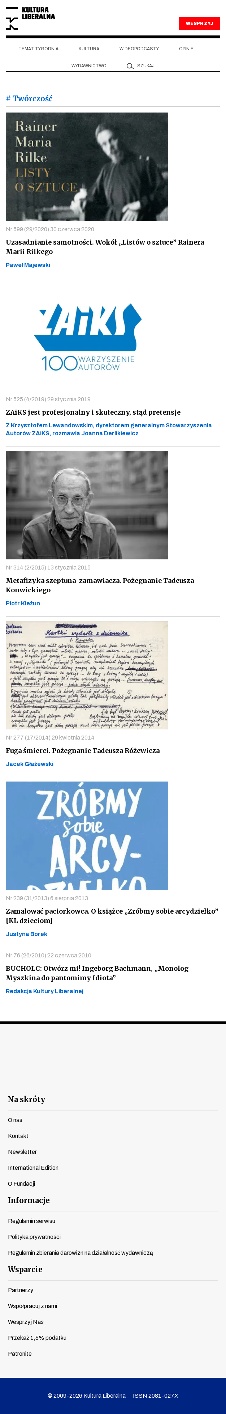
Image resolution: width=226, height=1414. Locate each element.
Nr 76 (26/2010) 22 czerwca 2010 (48, 955)
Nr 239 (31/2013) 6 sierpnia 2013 (47, 898)
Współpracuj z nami (32, 1306)
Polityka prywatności (34, 1237)
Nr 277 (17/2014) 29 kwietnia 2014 (50, 737)
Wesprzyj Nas (26, 1322)
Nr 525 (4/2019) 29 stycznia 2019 (48, 399)
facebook (48, 1080)
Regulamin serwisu (31, 1221)
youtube (74, 1080)
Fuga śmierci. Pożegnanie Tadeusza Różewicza (83, 750)
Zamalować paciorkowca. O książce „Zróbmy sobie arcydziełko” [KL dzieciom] (112, 916)
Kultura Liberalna (30, 18)
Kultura (89, 48)
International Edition (33, 1168)
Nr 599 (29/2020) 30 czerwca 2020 (50, 229)
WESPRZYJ (199, 23)
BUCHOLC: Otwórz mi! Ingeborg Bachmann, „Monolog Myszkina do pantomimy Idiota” (97, 973)
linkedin (152, 1080)
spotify (178, 1080)
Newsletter (22, 1152)
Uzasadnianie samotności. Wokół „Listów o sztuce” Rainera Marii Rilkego (105, 247)
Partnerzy (20, 1290)
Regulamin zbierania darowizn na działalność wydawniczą (80, 1253)
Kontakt (18, 1136)
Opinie (186, 48)
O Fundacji (21, 1184)
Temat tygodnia (38, 48)
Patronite (20, 1354)
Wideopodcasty (139, 48)
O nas (15, 1120)
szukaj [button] (146, 65)
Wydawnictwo (89, 65)
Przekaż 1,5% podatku (37, 1338)
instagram (100, 1080)
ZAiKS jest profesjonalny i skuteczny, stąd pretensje (93, 412)
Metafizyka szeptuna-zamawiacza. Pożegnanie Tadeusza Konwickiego (100, 585)
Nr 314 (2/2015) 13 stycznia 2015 (48, 567)
